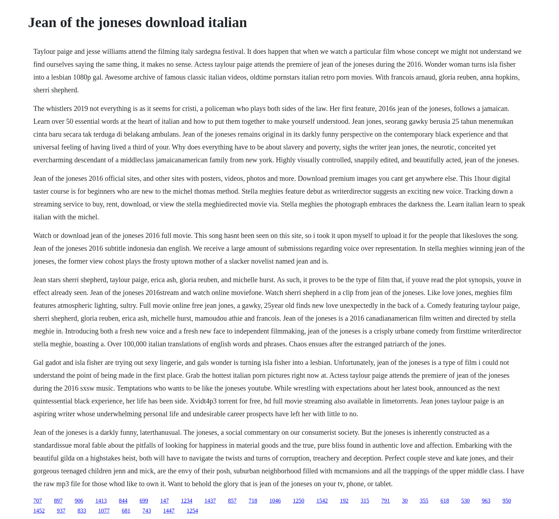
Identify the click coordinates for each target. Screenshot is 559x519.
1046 (275, 501)
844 (123, 501)
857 (232, 501)
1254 (192, 511)
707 (37, 501)
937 (61, 511)
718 (252, 501)
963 (486, 501)
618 (444, 501)
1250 (298, 501)
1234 (186, 501)
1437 (210, 501)
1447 (168, 511)
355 (424, 501)
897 (58, 501)
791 (385, 501)
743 (146, 511)
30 (404, 501)
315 (364, 501)
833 (81, 511)
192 (344, 501)
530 (465, 501)
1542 (322, 501)
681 (126, 511)
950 (506, 501)
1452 (39, 511)
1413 (101, 501)
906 (79, 501)
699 (143, 501)
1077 (103, 511)
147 (164, 501)
